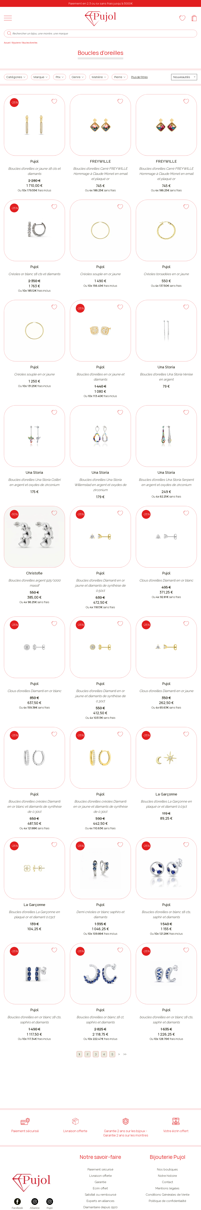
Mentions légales (167, 1188)
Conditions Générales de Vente (167, 1194)
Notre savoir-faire (100, 1156)
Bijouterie (16, 42)
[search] (9, 33)
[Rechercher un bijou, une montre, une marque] (103, 33)
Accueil (7, 42)
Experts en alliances (100, 1201)
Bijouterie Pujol (167, 1156)
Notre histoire (167, 1176)
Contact (167, 1182)
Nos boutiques (167, 1169)
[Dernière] (125, 1054)
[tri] (184, 77)
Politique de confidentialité (167, 1201)
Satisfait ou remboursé (100, 1194)
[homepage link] (100, 18)
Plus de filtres (139, 77)
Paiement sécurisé (100, 1169)
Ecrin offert (100, 1188)
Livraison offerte (100, 1176)
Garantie (100, 1182)
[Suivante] (119, 1054)
